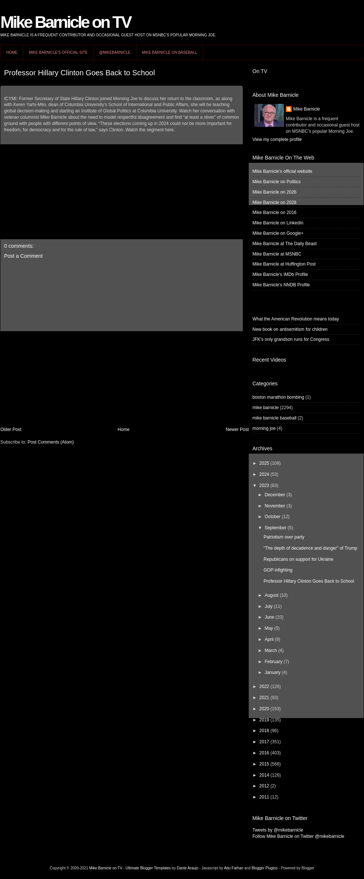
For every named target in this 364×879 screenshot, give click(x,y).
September (276, 527)
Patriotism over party (284, 537)
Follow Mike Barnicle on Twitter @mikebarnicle (298, 836)
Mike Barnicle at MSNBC (276, 254)
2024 (264, 474)
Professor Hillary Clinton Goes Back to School (79, 73)
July (268, 606)
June (269, 617)
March (271, 650)
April (269, 639)
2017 (264, 741)
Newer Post (237, 429)
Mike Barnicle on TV (65, 22)
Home (11, 52)
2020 (264, 708)
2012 (264, 786)
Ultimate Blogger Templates (148, 868)
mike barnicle (265, 407)
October (273, 516)
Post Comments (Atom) (50, 442)
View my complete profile (277, 139)
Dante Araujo (187, 868)
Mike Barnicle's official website (282, 171)
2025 (264, 463)
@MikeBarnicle (114, 52)
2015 (264, 764)
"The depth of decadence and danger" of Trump (310, 548)
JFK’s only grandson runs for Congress (290, 339)
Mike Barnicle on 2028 (274, 202)
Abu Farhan (233, 868)
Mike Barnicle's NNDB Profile (281, 284)
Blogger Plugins (265, 868)
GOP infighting (278, 570)
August (271, 595)
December (275, 494)
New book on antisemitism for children (290, 329)
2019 (264, 719)
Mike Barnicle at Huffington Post (284, 264)
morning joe (264, 428)
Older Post (10, 429)
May (269, 628)
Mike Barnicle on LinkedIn (277, 222)
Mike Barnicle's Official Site (58, 52)
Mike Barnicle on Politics (276, 181)
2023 (264, 485)
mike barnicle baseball (274, 418)
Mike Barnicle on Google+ (278, 233)
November (275, 505)
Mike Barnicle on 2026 (274, 192)
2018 (264, 730)
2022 (264, 686)
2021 (264, 697)
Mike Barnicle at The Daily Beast (284, 243)
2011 (264, 797)
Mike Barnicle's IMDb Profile (280, 274)
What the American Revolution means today (295, 319)
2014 (264, 775)
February (273, 661)
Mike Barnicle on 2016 (274, 212)
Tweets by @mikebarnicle (277, 830)
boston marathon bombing (278, 397)
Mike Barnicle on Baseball (169, 52)
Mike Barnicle (306, 109)
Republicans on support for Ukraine (298, 559)
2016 (264, 752)
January (273, 672)
